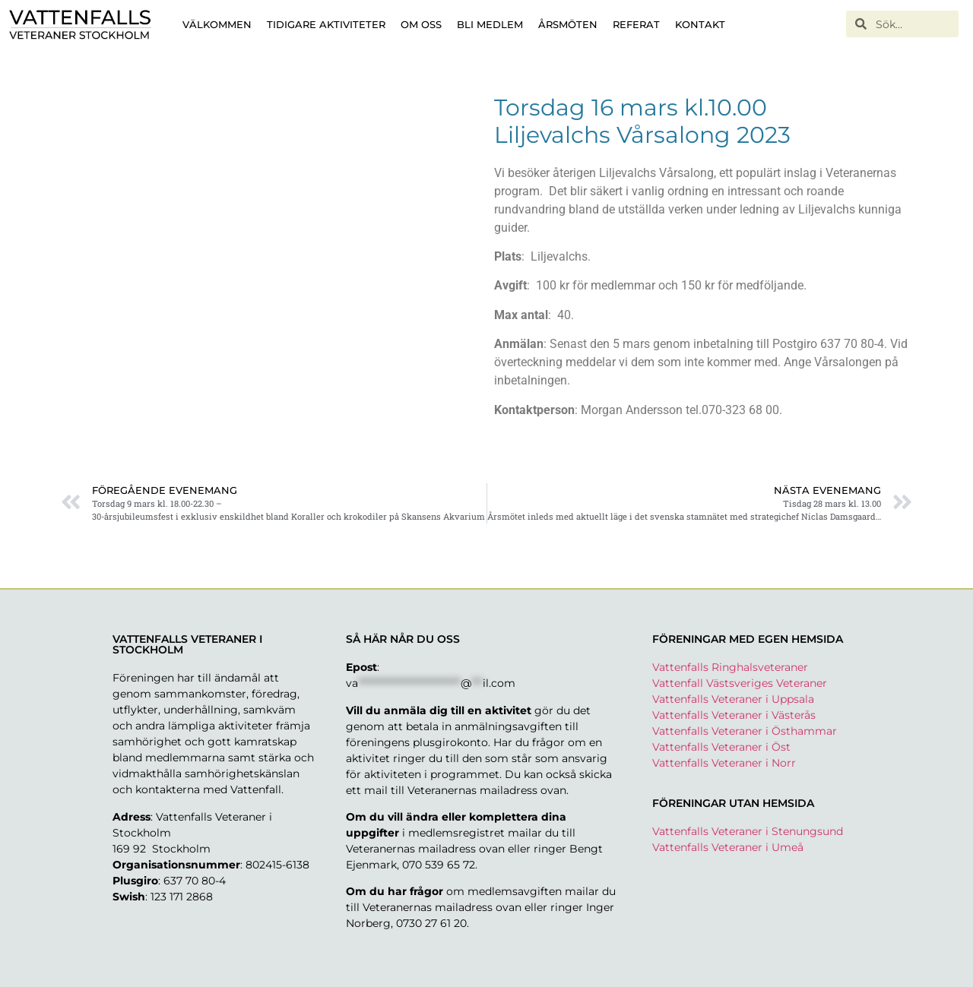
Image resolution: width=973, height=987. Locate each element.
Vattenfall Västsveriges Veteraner (739, 683)
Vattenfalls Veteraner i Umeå (727, 847)
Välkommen (217, 24)
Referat (636, 24)
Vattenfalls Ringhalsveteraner (730, 667)
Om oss (421, 24)
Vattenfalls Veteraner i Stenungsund (747, 831)
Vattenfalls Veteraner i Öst (721, 747)
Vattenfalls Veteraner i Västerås (734, 715)
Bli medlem (490, 24)
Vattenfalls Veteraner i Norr (724, 763)
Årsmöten (567, 24)
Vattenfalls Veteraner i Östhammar (744, 731)
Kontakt (700, 24)
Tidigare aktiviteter (326, 24)
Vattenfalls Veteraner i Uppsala (733, 699)
